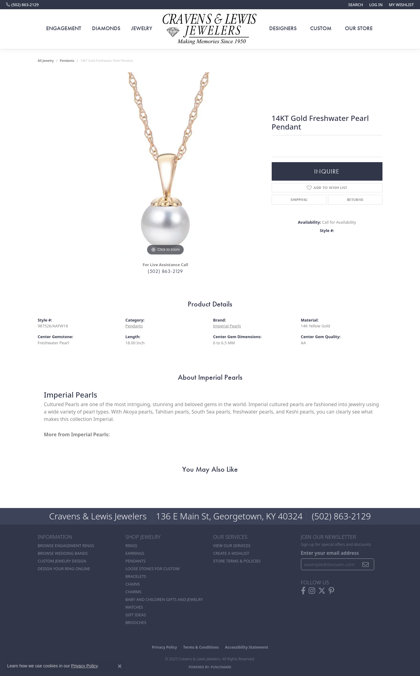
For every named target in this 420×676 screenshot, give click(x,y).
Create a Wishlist (231, 553)
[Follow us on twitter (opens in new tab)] (322, 590)
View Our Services (231, 545)
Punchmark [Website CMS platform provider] (221, 667)
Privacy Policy (164, 647)
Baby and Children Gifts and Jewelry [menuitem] (164, 599)
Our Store (359, 28)
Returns (355, 199)
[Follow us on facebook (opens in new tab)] (303, 590)
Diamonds (106, 28)
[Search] (355, 4)
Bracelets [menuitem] (136, 576)
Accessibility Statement (246, 647)
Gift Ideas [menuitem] (136, 615)
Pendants (67, 60)
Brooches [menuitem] (136, 622)
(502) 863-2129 (165, 271)
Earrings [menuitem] (135, 553)
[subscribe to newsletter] (366, 564)
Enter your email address (330, 553)
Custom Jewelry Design (62, 561)
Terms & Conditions (201, 647)
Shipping (299, 199)
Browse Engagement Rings (66, 545)
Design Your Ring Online (64, 568)
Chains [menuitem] (133, 584)
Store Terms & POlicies (237, 561)
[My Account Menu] (376, 4)
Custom (320, 28)
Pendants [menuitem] (136, 561)
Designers (283, 28)
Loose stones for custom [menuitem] (153, 568)
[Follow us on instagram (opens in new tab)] (312, 590)
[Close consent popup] (120, 666)
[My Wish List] (401, 4)
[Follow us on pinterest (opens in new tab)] (331, 590)
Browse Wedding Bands (63, 553)
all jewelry (46, 60)
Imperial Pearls (227, 326)
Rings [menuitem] (131, 545)
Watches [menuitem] (134, 607)
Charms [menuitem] (134, 591)
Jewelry (141, 28)
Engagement (63, 28)
